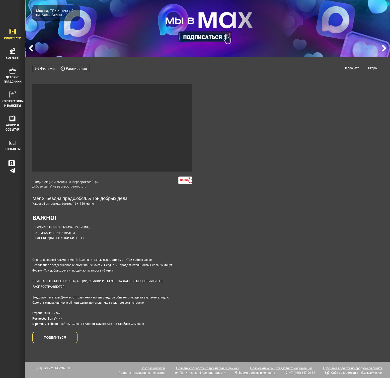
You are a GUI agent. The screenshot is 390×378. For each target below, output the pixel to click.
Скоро (372, 68)
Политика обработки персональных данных (207, 368)
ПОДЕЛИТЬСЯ (55, 337)
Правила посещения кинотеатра (141, 373)
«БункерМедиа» (371, 373)
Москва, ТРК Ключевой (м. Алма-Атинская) (55, 13)
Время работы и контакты (257, 373)
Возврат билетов (153, 368)
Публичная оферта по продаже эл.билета (353, 368)
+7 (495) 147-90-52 (302, 373)
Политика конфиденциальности (202, 373)
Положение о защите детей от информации (281, 368)
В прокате (352, 68)
